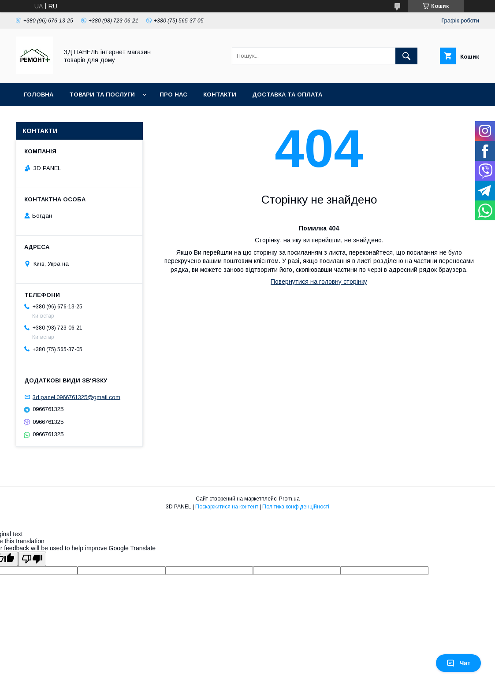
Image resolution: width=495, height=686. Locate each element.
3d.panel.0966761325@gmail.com (76, 396)
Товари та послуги (102, 94)
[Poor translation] (32, 559)
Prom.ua (289, 499)
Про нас (173, 94)
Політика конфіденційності (295, 507)
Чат (458, 663)
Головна (38, 94)
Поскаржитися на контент (226, 507)
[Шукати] (406, 56)
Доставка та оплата (287, 94)
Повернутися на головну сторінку (319, 281)
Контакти (219, 94)
